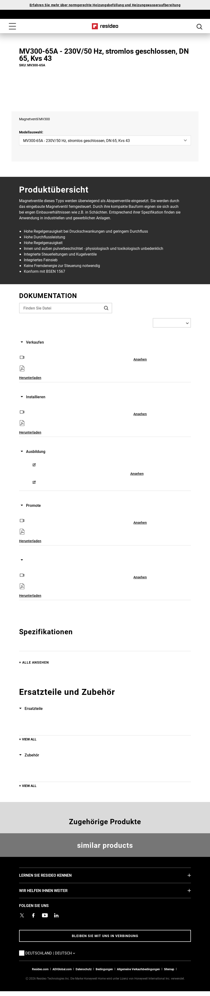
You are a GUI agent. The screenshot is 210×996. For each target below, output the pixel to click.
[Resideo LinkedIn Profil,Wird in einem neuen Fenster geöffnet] (56, 915)
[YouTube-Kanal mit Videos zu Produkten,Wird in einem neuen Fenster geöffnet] (45, 915)
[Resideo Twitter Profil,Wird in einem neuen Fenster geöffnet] (22, 915)
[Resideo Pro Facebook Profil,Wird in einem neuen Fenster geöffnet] (33, 915)
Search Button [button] (199, 27)
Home (105, 26)
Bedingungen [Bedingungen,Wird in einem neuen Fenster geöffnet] (104, 969)
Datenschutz (84, 969)
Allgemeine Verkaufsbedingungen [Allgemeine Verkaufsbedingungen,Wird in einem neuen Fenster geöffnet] (138, 969)
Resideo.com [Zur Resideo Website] (40, 969)
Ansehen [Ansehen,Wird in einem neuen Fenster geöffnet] (140, 359)
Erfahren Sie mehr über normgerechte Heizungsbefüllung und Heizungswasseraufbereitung (105, 5)
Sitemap (169, 969)
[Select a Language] (172, 323)
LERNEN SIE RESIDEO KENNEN (52, 875)
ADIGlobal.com (62, 969)
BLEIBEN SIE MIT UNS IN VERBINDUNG (105, 935)
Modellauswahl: (31, 132)
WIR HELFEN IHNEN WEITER (50, 890)
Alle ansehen (35, 662)
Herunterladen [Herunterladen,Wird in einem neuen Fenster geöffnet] (30, 377)
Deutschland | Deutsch (57, 952)
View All (29, 739)
